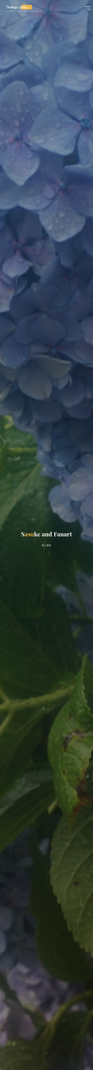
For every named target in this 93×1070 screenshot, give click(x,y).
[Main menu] (87, 8)
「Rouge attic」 (17, 7)
